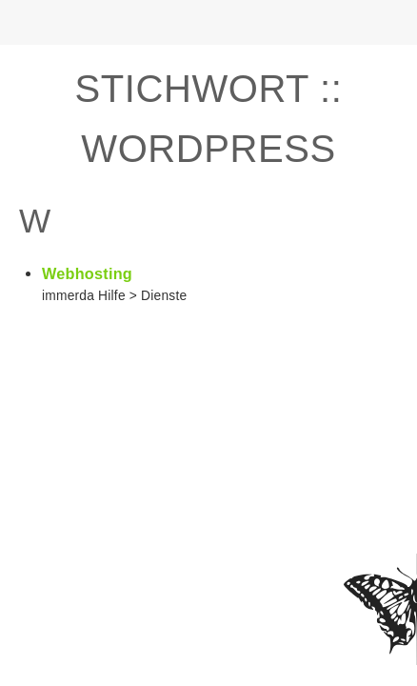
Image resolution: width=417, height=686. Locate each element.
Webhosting (87, 273)
